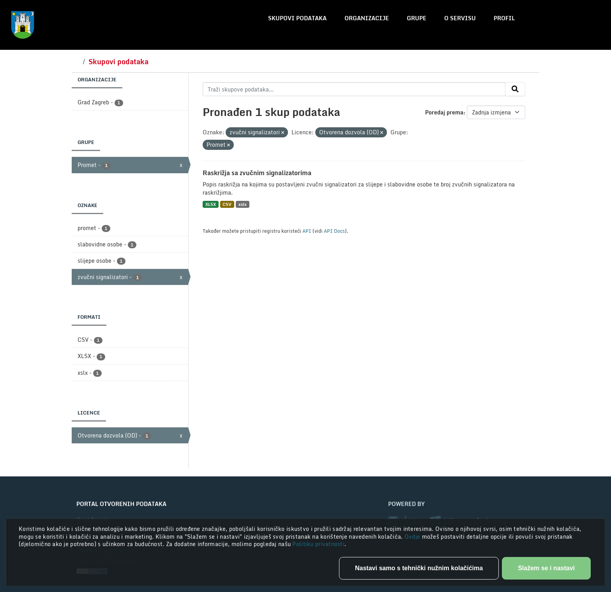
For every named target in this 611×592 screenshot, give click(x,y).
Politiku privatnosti (318, 543)
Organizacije (366, 18)
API (306, 231)
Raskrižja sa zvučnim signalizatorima (257, 173)
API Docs (334, 231)
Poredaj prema (444, 112)
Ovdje (413, 536)
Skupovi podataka (297, 18)
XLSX (210, 204)
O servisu (460, 18)
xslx (242, 204)
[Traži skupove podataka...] (354, 89)
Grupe (416, 18)
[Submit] (515, 89)
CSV (227, 204)
